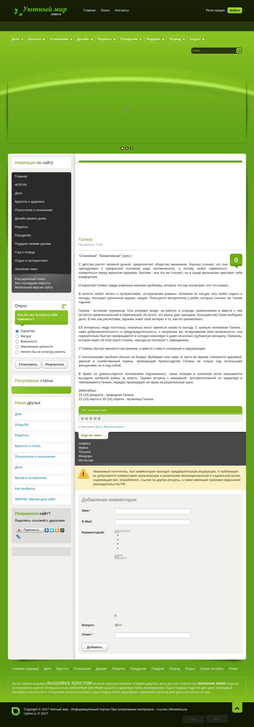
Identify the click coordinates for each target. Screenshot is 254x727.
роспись (85, 692)
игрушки (232, 683)
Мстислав (86, 460)
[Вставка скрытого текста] (117, 558)
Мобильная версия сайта (34, 287)
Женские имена (114, 426)
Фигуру (25, 336)
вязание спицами (132, 683)
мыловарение (154, 688)
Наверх (237, 707)
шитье (194, 692)
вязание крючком (105, 683)
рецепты (71, 692)
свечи (116, 692)
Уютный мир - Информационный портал (44, 11)
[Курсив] (121, 531)
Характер (27, 331)
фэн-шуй (182, 692)
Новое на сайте (212, 669)
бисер (16, 683)
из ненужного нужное (28, 688)
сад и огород (101, 692)
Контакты (122, 10)
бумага (27, 683)
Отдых (190, 669)
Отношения (82, 669)
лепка (138, 688)
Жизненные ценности (36, 346)
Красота (62, 669)
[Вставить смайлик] (117, 557)
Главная (89, 10)
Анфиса (85, 443)
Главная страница (25, 669)
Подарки (158, 669)
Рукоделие (138, 669)
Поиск (105, 10)
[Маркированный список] (121, 555)
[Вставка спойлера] (125, 558)
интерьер (51, 688)
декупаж (152, 683)
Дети (98, 426)
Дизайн (101, 669)
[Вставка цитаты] (121, 558)
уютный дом (166, 692)
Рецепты (118, 669)
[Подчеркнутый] (125, 531)
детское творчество (181, 683)
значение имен (97, 410)
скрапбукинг (130, 692)
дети (162, 683)
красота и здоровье (118, 688)
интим (63, 688)
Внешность (28, 341)
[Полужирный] (117, 531)
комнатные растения (86, 688)
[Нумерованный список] (117, 555)
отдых (169, 688)
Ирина (83, 447)
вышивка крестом (69, 683)
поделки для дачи (201, 688)
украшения (148, 692)
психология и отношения (45, 692)
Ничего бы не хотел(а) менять (42, 352)
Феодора (85, 456)
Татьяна (85, 452)
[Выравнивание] (117, 532)
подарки (181, 688)
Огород (174, 669)
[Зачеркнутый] (128, 531)
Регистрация (215, 10)
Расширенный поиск (30, 279)
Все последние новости (32, 283)
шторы (205, 692)
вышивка (39, 683)
